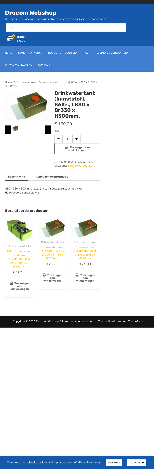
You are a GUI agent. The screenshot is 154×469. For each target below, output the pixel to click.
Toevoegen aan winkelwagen (79, 148)
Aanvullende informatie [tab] (52, 176)
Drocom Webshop (30, 12)
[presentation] (8, 129)
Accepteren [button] (137, 462)
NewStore (114, 321)
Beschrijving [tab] (16, 176)
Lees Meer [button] (114, 462)
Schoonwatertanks (25, 82)
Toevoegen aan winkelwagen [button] (20, 286)
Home (8, 82)
